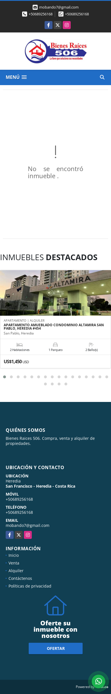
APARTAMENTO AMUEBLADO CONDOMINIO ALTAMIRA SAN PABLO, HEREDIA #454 (54, 326)
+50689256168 (41, 14)
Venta (14, 563)
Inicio (14, 555)
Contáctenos (20, 578)
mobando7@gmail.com (27, 525)
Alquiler (16, 570)
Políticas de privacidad (30, 586)
